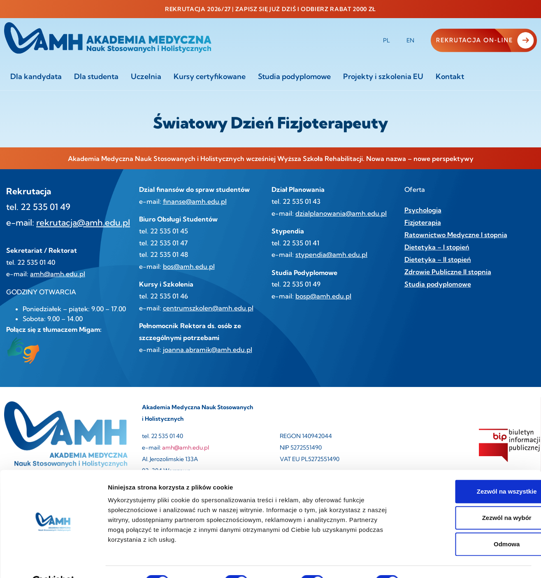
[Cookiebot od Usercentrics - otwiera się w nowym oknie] (53, 562)
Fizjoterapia (422, 222)
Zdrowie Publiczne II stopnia (447, 272)
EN (410, 40)
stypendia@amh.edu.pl (331, 254)
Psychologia (422, 210)
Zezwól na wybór (472, 497)
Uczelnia (146, 76)
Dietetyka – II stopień (437, 259)
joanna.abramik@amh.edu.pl (207, 349)
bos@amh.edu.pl (189, 266)
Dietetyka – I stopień (436, 247)
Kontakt (450, 76)
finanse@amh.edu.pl (195, 201)
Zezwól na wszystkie (472, 471)
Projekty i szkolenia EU (383, 76)
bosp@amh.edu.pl (323, 296)
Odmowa (472, 523)
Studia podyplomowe (294, 76)
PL (386, 40)
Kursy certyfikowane (210, 76)
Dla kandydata (36, 76)
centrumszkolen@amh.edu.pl (208, 308)
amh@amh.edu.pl (57, 274)
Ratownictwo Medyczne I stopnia (455, 235)
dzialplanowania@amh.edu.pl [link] (341, 213)
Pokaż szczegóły (439, 561)
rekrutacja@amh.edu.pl (83, 222)
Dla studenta (96, 76)
